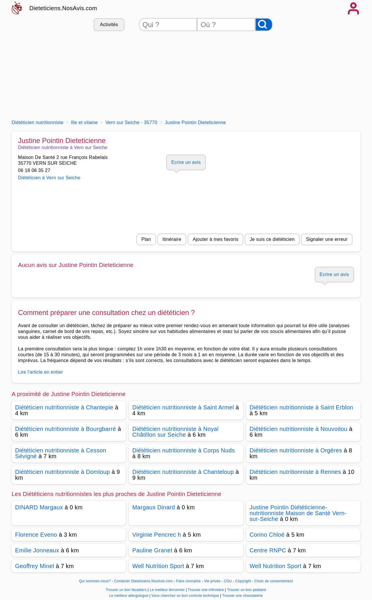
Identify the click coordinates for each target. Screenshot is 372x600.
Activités (109, 24)
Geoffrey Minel (34, 566)
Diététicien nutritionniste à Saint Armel (183, 407)
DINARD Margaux (39, 507)
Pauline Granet (152, 550)
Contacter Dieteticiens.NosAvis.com (143, 581)
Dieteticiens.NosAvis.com (63, 8)
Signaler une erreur (327, 239)
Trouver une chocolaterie (242, 596)
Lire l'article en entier (40, 372)
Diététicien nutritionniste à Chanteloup (183, 472)
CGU (228, 581)
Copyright (243, 581)
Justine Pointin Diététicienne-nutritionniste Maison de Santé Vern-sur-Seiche (298, 513)
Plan (146, 239)
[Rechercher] (264, 24)
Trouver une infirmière (206, 590)
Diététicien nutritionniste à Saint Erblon (301, 407)
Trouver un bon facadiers (127, 590)
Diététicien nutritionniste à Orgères (296, 450)
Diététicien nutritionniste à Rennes (295, 472)
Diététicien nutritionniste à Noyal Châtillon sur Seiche (175, 432)
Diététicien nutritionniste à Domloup (62, 472)
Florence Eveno (36, 534)
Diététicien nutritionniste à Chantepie (64, 407)
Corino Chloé (267, 534)
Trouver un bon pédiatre (246, 590)
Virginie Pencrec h (156, 534)
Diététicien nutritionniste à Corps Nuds (183, 450)
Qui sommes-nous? (95, 581)
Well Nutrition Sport (158, 566)
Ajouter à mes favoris (215, 239)
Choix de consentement (273, 581)
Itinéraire (171, 239)
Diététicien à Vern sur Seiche (49, 177)
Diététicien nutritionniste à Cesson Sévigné (60, 453)
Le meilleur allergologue (129, 596)
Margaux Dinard (153, 507)
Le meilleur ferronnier (168, 590)
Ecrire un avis (186, 162)
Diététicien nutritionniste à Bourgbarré (65, 429)
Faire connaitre (188, 581)
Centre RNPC (268, 550)
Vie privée (212, 581)
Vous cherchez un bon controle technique (185, 596)
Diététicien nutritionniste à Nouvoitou (299, 429)
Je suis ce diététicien (272, 239)
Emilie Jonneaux (37, 550)
